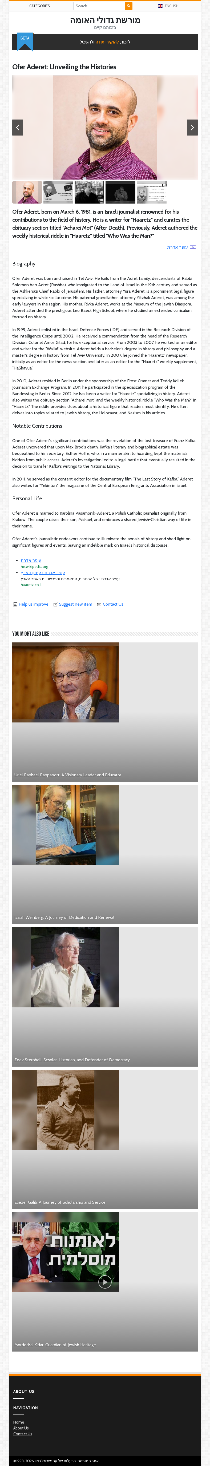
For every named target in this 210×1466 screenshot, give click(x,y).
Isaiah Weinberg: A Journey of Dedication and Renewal (64, 917)
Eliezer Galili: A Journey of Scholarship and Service (60, 1202)
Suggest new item (72, 604)
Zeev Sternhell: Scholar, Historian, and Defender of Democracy (72, 1059)
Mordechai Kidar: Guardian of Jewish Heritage (55, 1344)
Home (18, 1422)
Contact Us (109, 604)
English (168, 6)
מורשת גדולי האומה (105, 20)
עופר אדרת (181, 247)
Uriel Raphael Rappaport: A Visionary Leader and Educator (67, 774)
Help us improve (30, 604)
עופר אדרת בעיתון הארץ (43, 572)
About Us (21, 1428)
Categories (39, 6)
